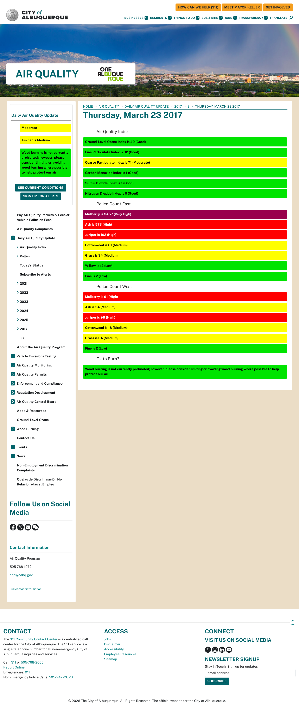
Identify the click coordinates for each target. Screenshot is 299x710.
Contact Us (25, 438)
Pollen (25, 256)
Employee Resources (120, 654)
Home (88, 106)
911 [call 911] (27, 672)
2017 (178, 106)
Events (22, 447)
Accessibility (114, 649)
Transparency (253, 18)
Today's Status (31, 265)
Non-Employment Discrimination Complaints (42, 467)
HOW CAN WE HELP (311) (198, 7)
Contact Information (30, 547)
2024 (24, 311)
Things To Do (186, 18)
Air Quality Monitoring (34, 365)
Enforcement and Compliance (40, 383)
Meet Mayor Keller (242, 7)
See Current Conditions (40, 188)
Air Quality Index (33, 247)
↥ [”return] (293, 622)
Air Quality (108, 106)
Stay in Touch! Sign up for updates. (232, 666)
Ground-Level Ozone (33, 420)
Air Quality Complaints (35, 229)
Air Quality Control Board (37, 402)
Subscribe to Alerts (35, 274)
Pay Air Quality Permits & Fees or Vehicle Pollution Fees (43, 217)
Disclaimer (112, 644)
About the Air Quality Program (41, 347)
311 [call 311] (13, 662)
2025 (24, 320)
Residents (161, 18)
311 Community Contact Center (33, 639)
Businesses (136, 18)
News (21, 456)
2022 (24, 293)
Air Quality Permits (32, 374)
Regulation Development (36, 393)
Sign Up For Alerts (40, 196)
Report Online (14, 667)
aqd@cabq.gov (21, 575)
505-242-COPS (61, 677)
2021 (23, 283)
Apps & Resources (31, 411)
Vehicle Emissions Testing (36, 356)
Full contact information (26, 589)
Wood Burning (28, 429)
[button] (278, 18)
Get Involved (278, 7)
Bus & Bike (212, 18)
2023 (24, 302)
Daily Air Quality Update (147, 106)
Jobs (231, 18)
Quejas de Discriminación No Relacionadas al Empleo (39, 481)
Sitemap (110, 659)
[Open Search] (291, 18)
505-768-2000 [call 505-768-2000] (32, 662)
